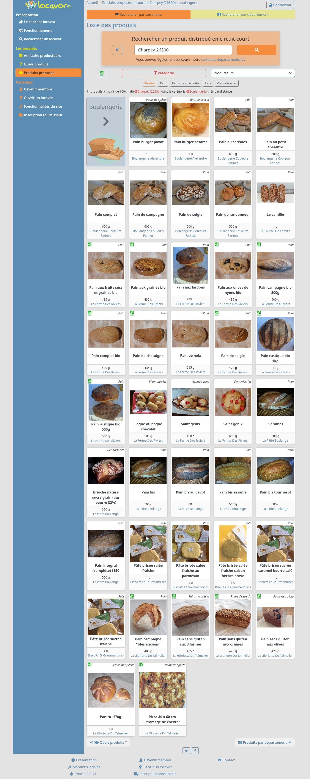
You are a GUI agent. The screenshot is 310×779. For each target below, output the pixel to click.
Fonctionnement (35, 30)
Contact (226, 760)
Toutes (149, 83)
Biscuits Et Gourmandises (148, 582)
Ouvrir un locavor (36, 97)
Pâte (208, 83)
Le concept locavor (37, 21)
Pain (163, 83)
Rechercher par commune (138, 14)
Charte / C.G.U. (83, 773)
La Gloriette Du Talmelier (148, 655)
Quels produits (34, 64)
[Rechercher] (256, 50)
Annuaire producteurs (40, 55)
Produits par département (265, 742)
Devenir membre (35, 89)
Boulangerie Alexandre (148, 158)
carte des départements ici (222, 59)
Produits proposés (36, 72)
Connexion (280, 5)
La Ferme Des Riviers (106, 304)
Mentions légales (84, 767)
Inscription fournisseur (41, 115)
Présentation (84, 760)
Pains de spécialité (185, 83)
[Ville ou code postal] (183, 50)
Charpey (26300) (147, 91)
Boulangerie (196, 91)
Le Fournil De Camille (275, 231)
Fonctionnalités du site (40, 106)
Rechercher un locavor (40, 39)
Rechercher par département (243, 14)
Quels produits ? (108, 742)
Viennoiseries (227, 83)
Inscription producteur (155, 773)
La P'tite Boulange (275, 440)
